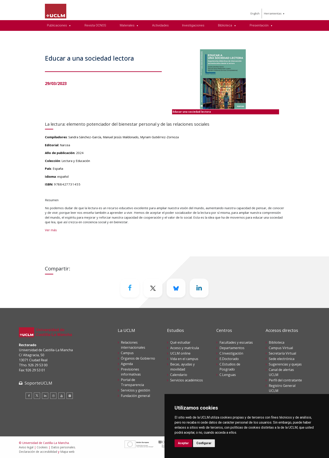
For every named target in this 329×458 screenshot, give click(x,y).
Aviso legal (26, 447)
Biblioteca (276, 342)
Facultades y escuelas (236, 342)
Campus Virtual (281, 348)
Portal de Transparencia (132, 382)
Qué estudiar (180, 342)
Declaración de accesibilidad (38, 452)
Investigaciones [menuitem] (193, 25)
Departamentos (231, 348)
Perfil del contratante (285, 380)
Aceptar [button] (183, 443)
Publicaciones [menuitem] (57, 25)
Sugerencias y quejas (285, 364)
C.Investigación (231, 353)
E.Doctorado (229, 358)
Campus (127, 353)
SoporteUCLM (38, 383)
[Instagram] (53, 396)
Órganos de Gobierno (138, 358)
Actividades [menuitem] (160, 25)
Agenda (127, 363)
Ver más (51, 230)
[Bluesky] (176, 288)
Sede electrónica (281, 358)
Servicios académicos (186, 380)
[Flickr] (70, 396)
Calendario (178, 374)
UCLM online (180, 353)
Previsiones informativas (131, 372)
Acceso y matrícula (184, 348)
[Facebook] (129, 288)
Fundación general (135, 395)
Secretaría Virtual (282, 353)
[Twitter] (153, 288)
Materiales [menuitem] (127, 25)
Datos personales (63, 447)
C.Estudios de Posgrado (229, 367)
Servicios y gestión (135, 390)
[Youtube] (61, 396)
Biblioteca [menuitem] (225, 25)
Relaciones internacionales (133, 345)
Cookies (42, 447)
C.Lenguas (227, 374)
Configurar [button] (204, 443)
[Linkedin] (199, 288)
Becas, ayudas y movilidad (182, 367)
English (255, 13)
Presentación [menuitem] (259, 25)
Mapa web (67, 452)
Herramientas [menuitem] (273, 13)
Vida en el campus (184, 358)
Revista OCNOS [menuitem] (95, 25)
